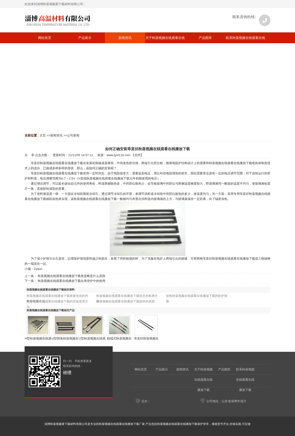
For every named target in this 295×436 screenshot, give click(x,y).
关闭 (137, 155)
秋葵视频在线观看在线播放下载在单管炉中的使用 (71, 281)
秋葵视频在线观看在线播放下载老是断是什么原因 (71, 276)
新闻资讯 (56, 135)
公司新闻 (73, 135)
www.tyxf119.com (118, 155)
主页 (43, 135)
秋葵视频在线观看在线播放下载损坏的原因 (125, 301)
